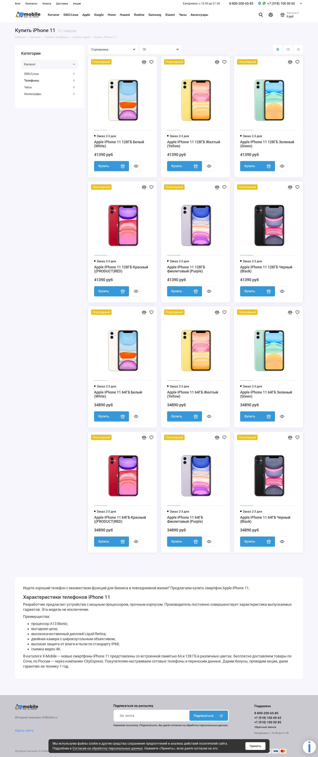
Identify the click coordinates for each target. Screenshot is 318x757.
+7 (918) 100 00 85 (267, 722)
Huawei (125, 15)
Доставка (62, 3)
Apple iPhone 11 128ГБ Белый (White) (119, 144)
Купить (111, 166)
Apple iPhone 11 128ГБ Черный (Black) (266, 269)
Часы (183, 15)
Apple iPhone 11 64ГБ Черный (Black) (265, 519)
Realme (139, 15)
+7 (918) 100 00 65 (281, 3)
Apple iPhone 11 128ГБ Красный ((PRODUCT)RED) (121, 269)
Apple (86, 15)
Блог (17, 3)
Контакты (31, 3)
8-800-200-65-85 (241, 3)
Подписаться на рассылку (133, 706)
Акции (77, 3)
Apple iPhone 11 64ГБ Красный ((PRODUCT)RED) (120, 519)
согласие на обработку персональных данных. (199, 725)
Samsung (154, 15)
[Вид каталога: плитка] (277, 49)
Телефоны (49, 80)
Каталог (53, 15)
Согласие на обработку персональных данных (107, 748)
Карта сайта (24, 730)
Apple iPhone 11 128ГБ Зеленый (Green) (267, 144)
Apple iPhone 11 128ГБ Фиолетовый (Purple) (186, 269)
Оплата (46, 3)
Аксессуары (199, 15)
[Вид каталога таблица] (298, 49)
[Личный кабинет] (270, 14)
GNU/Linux (70, 15)
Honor (112, 15)
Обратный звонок (265, 727)
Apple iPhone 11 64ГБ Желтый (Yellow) (192, 394)
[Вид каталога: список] (288, 49)
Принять (255, 746)
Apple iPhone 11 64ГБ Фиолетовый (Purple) (185, 519)
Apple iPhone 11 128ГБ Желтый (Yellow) (193, 144)
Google (99, 15)
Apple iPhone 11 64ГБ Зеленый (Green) (266, 394)
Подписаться (209, 715)
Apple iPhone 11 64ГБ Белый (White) (118, 394)
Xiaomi (170, 15)
